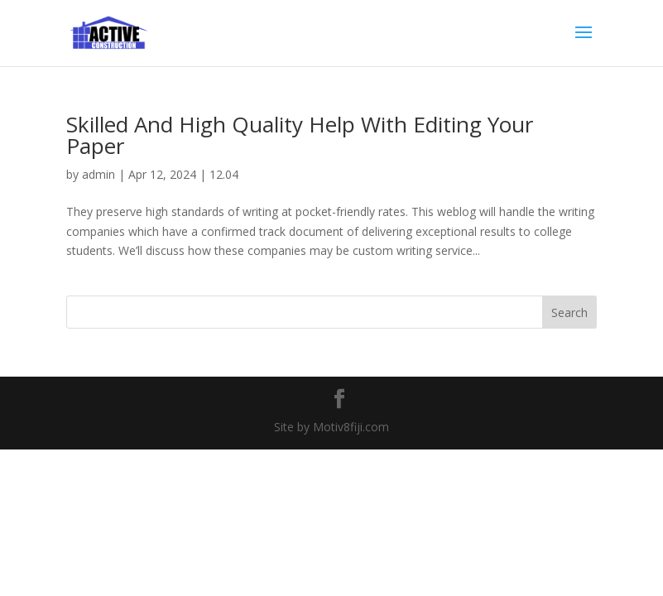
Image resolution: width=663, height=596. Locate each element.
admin (98, 174)
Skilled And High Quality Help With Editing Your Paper (299, 135)
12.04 (223, 174)
